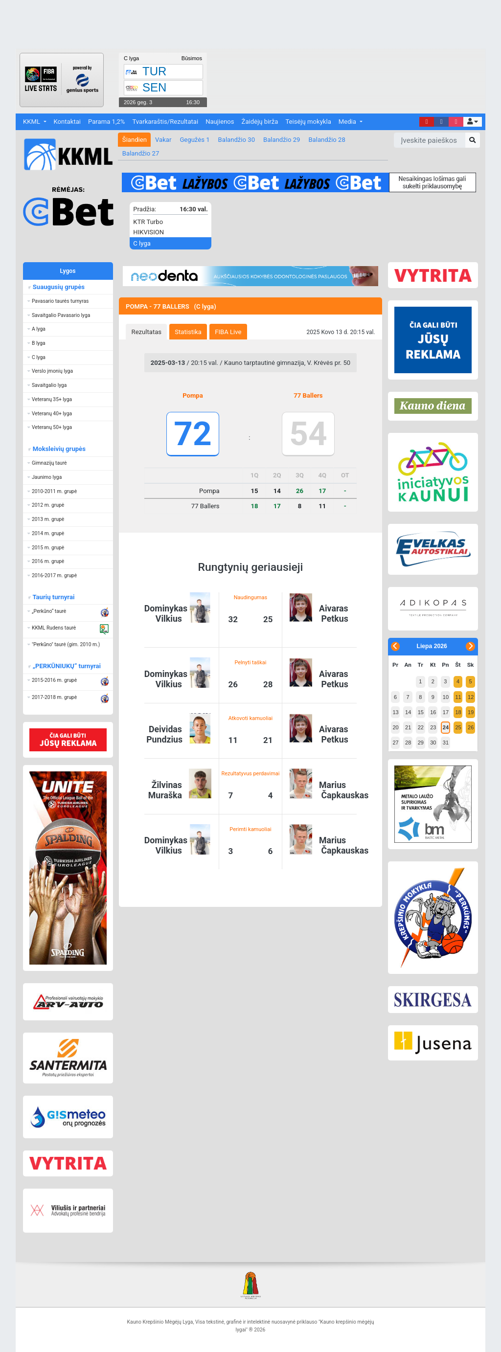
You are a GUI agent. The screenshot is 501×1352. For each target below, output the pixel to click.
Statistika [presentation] (188, 332)
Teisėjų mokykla (308, 121)
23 (433, 727)
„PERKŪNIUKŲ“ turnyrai (66, 666)
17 (446, 712)
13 (395, 712)
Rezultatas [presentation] (147, 332)
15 (421, 712)
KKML (32, 121)
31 (446, 742)
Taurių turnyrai (53, 597)
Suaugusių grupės (58, 287)
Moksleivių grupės (58, 448)
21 (408, 727)
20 (395, 727)
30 (433, 742)
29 (421, 742)
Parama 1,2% (106, 121)
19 (471, 712)
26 (471, 727)
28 (408, 742)
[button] (472, 122)
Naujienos (219, 121)
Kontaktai (67, 121)
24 (446, 727)
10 (446, 697)
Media (348, 121)
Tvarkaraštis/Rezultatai (165, 121)
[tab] (146, 331)
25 (458, 727)
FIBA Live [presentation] (228, 332)
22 (421, 727)
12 (471, 697)
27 (395, 742)
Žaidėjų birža (260, 121)
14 (408, 712)
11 (458, 697)
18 (458, 712)
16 (433, 712)
